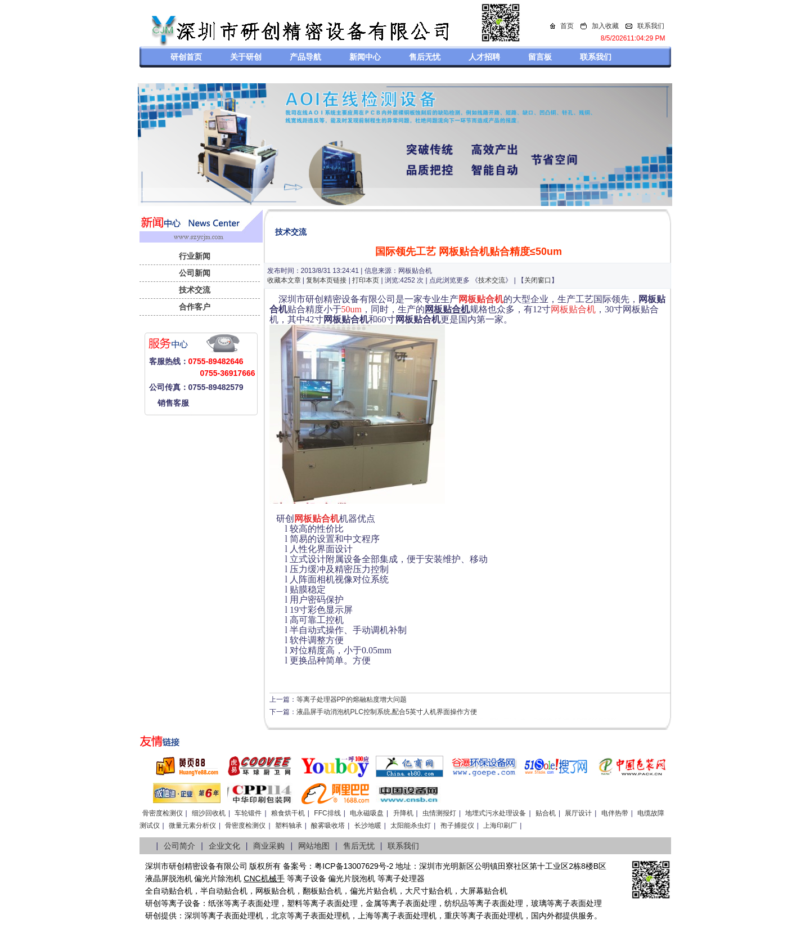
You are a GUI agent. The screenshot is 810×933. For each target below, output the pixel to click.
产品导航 (305, 56)
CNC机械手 (264, 878)
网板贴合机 (275, 890)
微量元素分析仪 (192, 825)
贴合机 (546, 813)
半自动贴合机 (224, 890)
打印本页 (365, 280)
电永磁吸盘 (367, 813)
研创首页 (186, 56)
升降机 (403, 813)
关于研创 (246, 56)
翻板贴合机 (322, 890)
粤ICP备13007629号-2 (353, 866)
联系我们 (650, 26)
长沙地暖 (367, 825)
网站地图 (314, 845)
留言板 (540, 56)
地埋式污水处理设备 (495, 813)
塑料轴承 (288, 825)
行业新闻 (194, 256)
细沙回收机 (209, 813)
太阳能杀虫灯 (410, 825)
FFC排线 (327, 813)
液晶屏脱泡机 (168, 878)
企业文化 (224, 845)
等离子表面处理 (251, 903)
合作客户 (194, 306)
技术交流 (194, 289)
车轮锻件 (248, 813)
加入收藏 (605, 26)
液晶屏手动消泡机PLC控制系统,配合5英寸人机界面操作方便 (386, 712)
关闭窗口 (537, 280)
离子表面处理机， (499, 915)
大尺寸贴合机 (428, 890)
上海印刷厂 (500, 825)
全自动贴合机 (168, 890)
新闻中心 (365, 56)
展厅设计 (578, 813)
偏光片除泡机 (217, 878)
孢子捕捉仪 (457, 825)
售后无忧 (424, 56)
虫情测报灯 (439, 813)
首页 (567, 26)
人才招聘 (484, 56)
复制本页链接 (326, 280)
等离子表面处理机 (231, 915)
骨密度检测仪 (162, 813)
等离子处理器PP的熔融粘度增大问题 (351, 699)
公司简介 (179, 845)
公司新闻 (194, 272)
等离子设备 (306, 878)
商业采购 (269, 845)
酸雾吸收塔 (328, 825)
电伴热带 (614, 813)
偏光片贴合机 (373, 890)
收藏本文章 (284, 280)
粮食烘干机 (288, 813)
